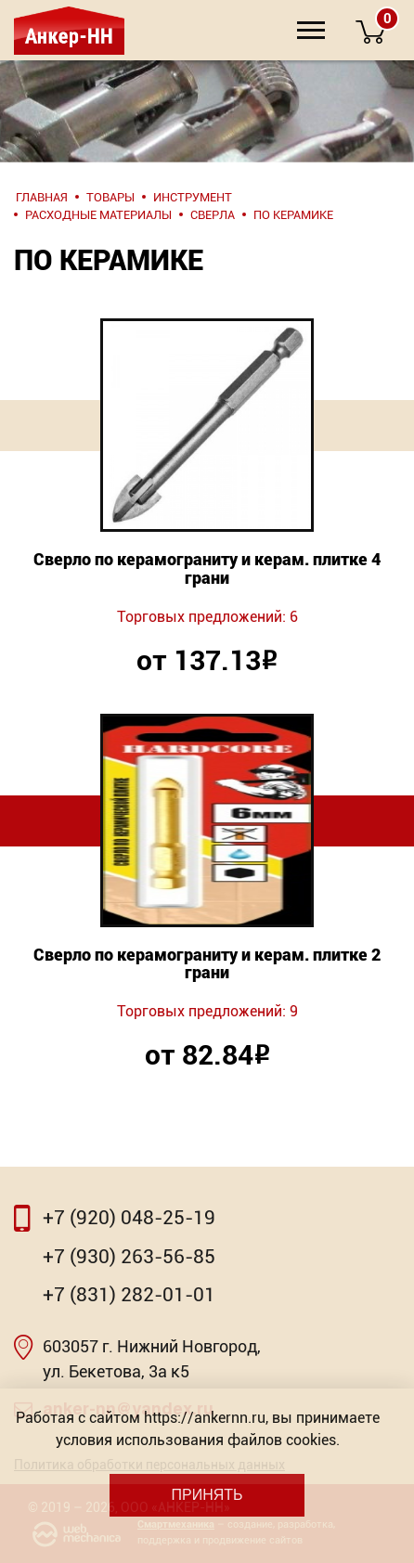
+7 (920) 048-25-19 (129, 1218)
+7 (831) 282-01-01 (129, 1295)
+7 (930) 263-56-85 (129, 1257)
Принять (206, 1495)
